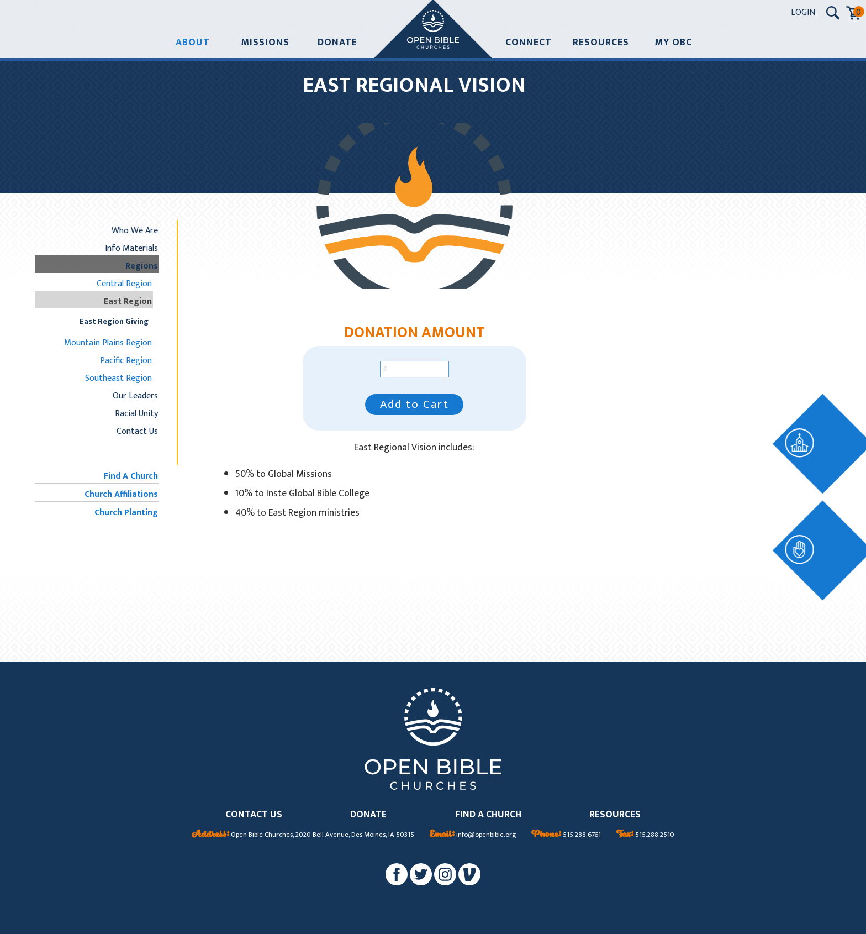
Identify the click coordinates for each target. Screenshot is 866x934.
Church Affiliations (121, 494)
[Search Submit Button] (833, 12)
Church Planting (126, 512)
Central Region (124, 283)
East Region (128, 301)
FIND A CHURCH (488, 814)
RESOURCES (615, 814)
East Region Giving (114, 321)
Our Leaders (135, 396)
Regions (141, 266)
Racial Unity (136, 413)
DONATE (368, 814)
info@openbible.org (473, 835)
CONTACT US (253, 814)
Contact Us (137, 431)
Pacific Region (126, 360)
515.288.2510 (645, 835)
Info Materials (131, 248)
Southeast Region (118, 378)
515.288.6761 (566, 835)
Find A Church (131, 476)
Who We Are (135, 230)
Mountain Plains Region (108, 342)
